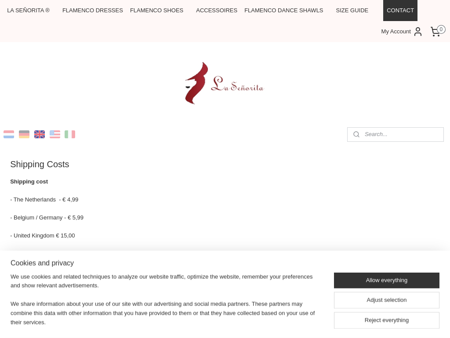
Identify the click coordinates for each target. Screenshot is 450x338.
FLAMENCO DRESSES (92, 10)
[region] (167, 305)
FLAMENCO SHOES (156, 10)
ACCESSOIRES (216, 10)
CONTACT (400, 10)
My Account (402, 31)
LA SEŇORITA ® (28, 10)
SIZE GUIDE (352, 10)
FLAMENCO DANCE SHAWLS (283, 10)
